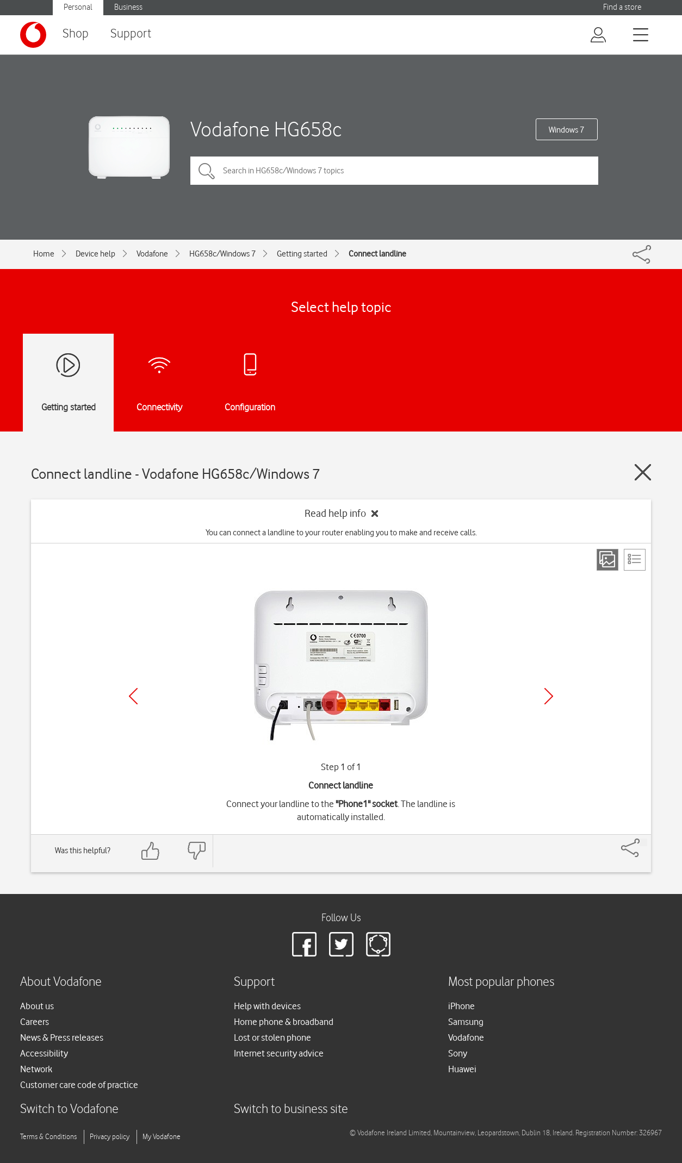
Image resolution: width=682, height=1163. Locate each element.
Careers (34, 1021)
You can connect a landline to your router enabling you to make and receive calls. (341, 532)
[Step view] (607, 560)
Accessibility (44, 1053)
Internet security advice (279, 1053)
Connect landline (377, 254)
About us (37, 1006)
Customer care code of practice (79, 1084)
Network (36, 1069)
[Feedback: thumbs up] (150, 851)
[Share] (643, 842)
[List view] (635, 560)
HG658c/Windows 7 (222, 254)
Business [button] (128, 7)
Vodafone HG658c (266, 129)
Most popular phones (501, 982)
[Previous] (133, 696)
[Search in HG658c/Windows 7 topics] (394, 171)
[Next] (548, 696)
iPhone (461, 1006)
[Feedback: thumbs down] (196, 851)
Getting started (302, 254)
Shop (76, 34)
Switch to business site (291, 1109)
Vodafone (152, 254)
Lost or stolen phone (272, 1037)
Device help (95, 254)
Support (130, 34)
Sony (457, 1053)
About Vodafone (61, 982)
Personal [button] (78, 7)
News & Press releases (61, 1037)
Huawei (462, 1069)
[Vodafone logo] (33, 35)
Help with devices (267, 1006)
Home (43, 254)
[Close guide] (643, 472)
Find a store (622, 7)
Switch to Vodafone (69, 1109)
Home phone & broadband (283, 1021)
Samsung (465, 1021)
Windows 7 (566, 130)
